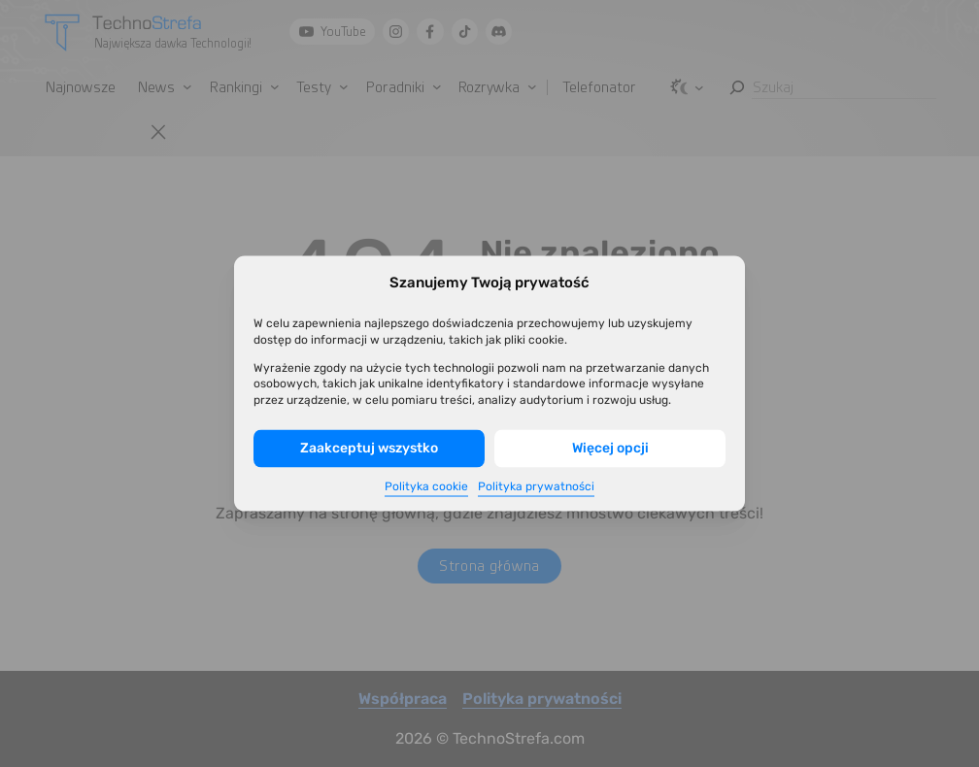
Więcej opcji (610, 448)
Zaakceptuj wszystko (369, 448)
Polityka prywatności (536, 485)
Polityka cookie (426, 485)
